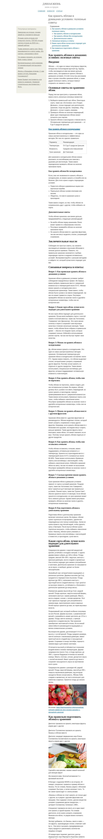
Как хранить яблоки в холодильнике (67, 33)
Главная (41, 11)
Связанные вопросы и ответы (63, 41)
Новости (50, 11)
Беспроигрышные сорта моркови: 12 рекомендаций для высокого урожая (30, 65)
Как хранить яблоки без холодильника (68, 36)
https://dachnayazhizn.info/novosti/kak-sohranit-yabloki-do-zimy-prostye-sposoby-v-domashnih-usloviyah (66, 710)
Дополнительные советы (63, 38)
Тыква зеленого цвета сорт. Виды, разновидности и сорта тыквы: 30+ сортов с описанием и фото (31, 51)
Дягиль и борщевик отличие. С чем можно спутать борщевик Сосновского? (31, 73)
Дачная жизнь (51, 3)
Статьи (59, 11)
